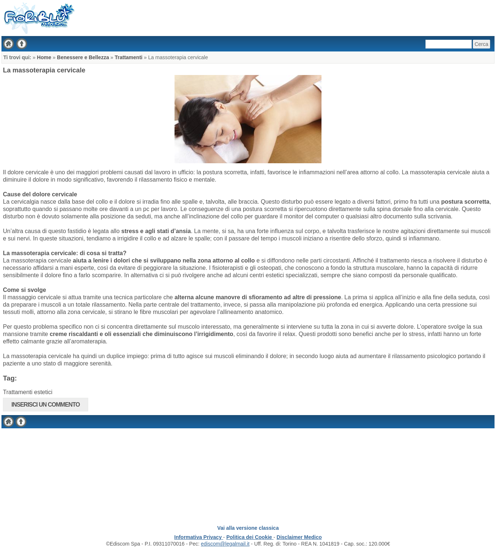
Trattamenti (129, 57)
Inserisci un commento (45, 404)
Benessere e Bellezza (83, 57)
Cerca (481, 44)
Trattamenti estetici (28, 392)
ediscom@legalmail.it (225, 544)
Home (44, 57)
